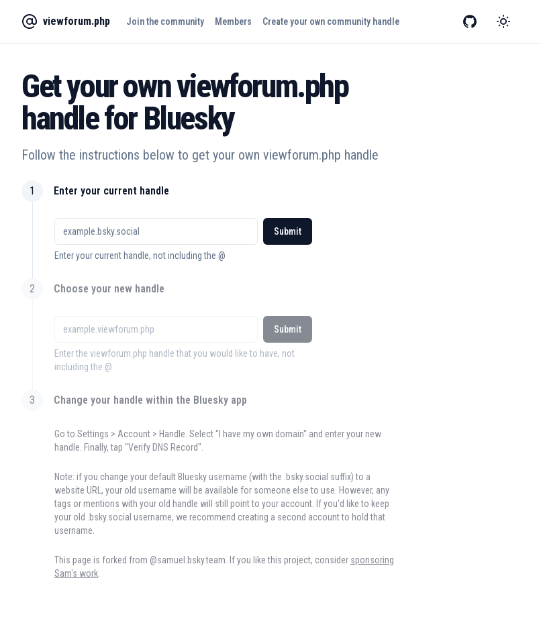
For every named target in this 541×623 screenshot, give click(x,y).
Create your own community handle (330, 21)
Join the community (165, 21)
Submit (287, 231)
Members (233, 21)
